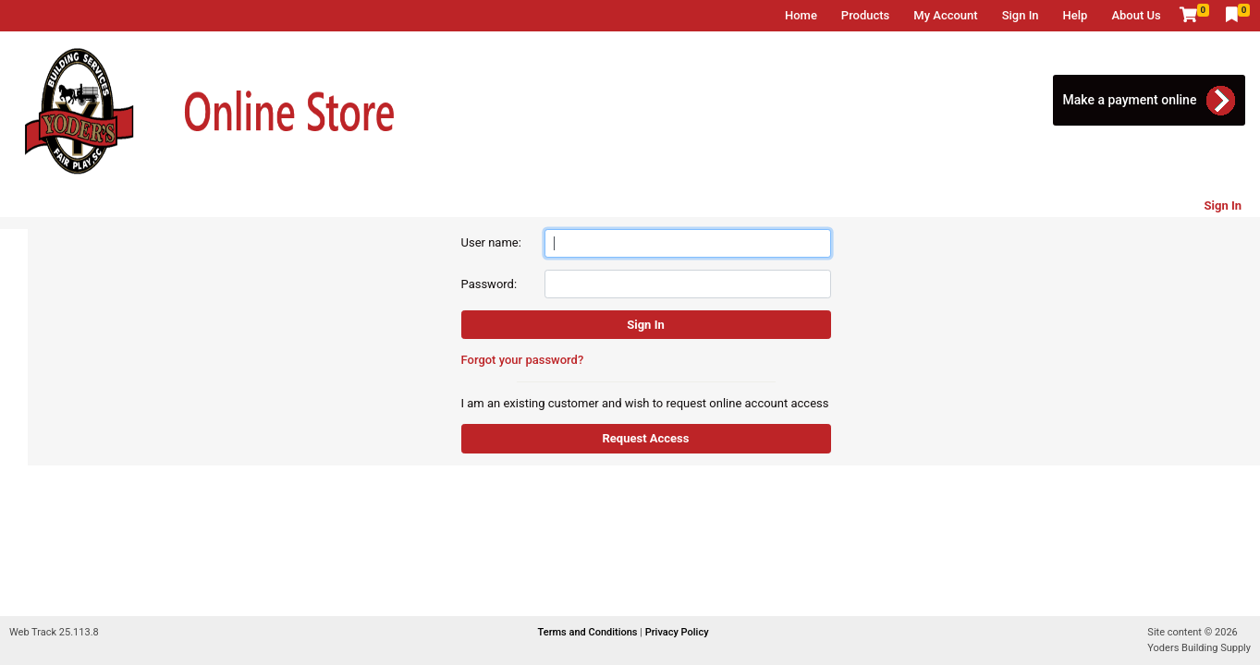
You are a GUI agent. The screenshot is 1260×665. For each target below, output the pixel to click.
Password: (489, 284)
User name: (491, 242)
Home (801, 15)
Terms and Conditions (589, 632)
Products (865, 15)
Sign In (1020, 15)
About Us (1135, 15)
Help (1075, 15)
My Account (945, 15)
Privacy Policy (677, 632)
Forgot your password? (522, 360)
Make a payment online (1129, 99)
